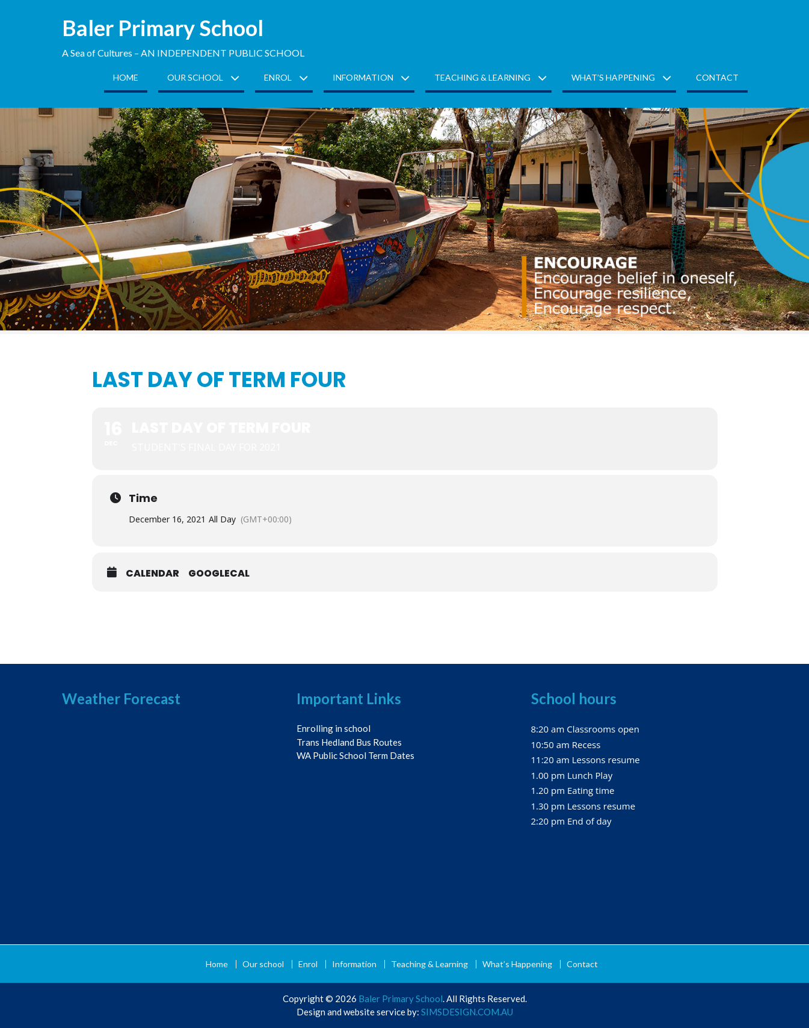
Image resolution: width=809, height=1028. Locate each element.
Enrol (278, 77)
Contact (717, 77)
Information (363, 77)
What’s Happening (613, 77)
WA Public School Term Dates (355, 755)
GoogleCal (219, 574)
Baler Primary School (162, 27)
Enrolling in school (334, 728)
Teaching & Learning (482, 77)
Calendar (152, 574)
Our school (195, 77)
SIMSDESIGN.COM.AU (467, 1011)
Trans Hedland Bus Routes (349, 742)
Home (125, 77)
